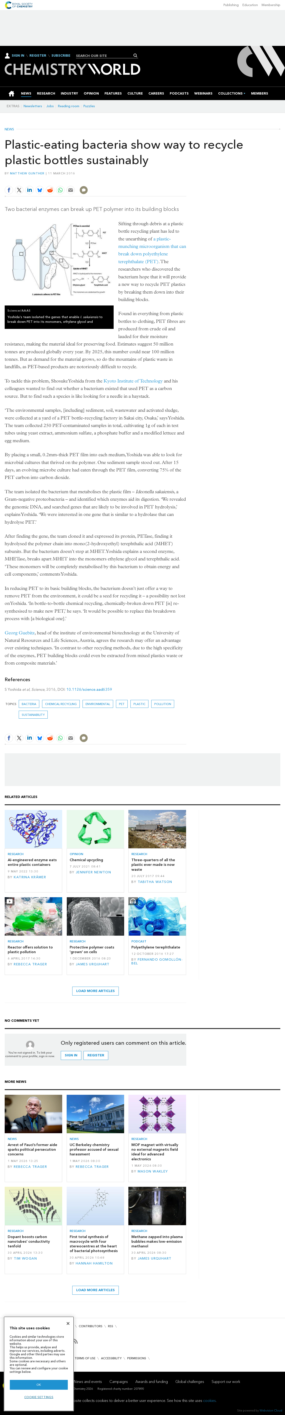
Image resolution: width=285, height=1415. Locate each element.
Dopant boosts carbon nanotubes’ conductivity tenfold (29, 1242)
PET (122, 704)
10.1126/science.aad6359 (89, 689)
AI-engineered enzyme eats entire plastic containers (32, 862)
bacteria (29, 704)
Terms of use (85, 1358)
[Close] (68, 1323)
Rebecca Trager (30, 964)
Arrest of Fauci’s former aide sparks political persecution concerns (32, 1150)
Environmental (98, 704)
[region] (39, 1363)
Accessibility (111, 1358)
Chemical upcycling (86, 860)
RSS (110, 1326)
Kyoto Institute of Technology (133, 381)
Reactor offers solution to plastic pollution (30, 949)
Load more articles (95, 991)
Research (16, 854)
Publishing (231, 5)
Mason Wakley (153, 1171)
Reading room (68, 106)
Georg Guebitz (20, 633)
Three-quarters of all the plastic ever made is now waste (153, 865)
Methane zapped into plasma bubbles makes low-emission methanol (157, 1242)
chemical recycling (61, 704)
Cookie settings (39, 1397)
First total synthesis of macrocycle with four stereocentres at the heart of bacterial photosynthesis (94, 1244)
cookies (209, 1400)
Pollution (162, 704)
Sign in (71, 1055)
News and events (88, 1381)
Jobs (50, 106)
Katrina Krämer (30, 877)
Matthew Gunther (27, 173)
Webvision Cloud (271, 1410)
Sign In (18, 56)
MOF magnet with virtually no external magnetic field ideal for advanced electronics (154, 1152)
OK (38, 1384)
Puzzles (89, 106)
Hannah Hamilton (94, 1263)
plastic (139, 704)
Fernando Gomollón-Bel (157, 961)
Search (135, 55)
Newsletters (33, 106)
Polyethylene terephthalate (155, 947)
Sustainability (33, 715)
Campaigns (118, 1381)
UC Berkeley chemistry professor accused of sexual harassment (94, 1150)
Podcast (138, 941)
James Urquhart (93, 964)
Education (250, 5)
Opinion (76, 854)
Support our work (226, 1381)
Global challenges (189, 1381)
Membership (271, 5)
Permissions (136, 1358)
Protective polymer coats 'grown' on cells (92, 949)
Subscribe (60, 56)
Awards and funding (151, 1381)
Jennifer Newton (93, 872)
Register (37, 56)
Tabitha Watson (155, 882)
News (9, 129)
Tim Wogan (25, 1259)
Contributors (90, 1326)
